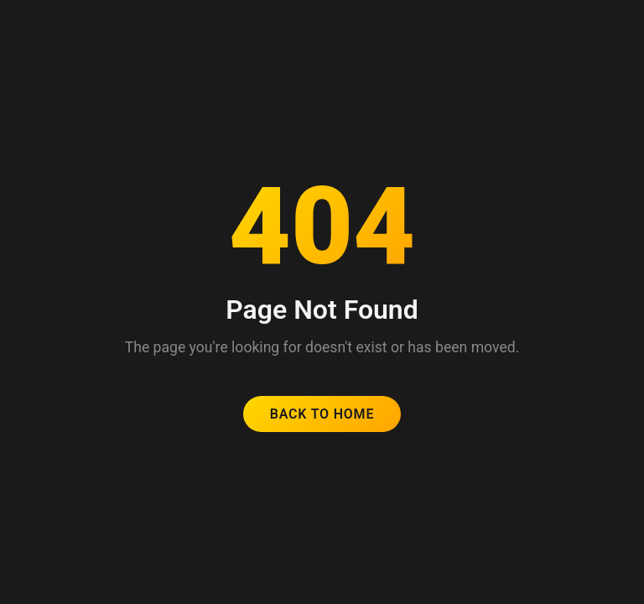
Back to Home (322, 414)
